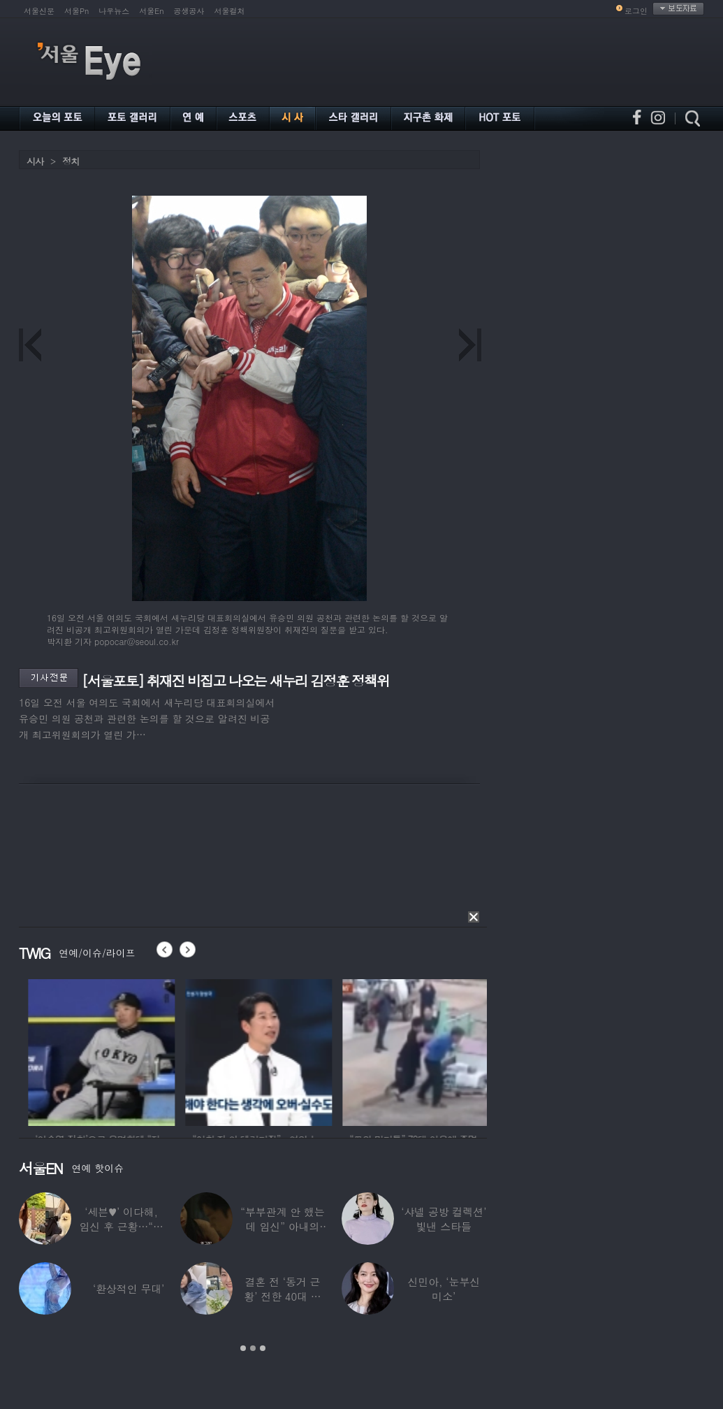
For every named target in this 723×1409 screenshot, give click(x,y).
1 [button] (243, 1348)
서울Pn (76, 11)
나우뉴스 (113, 11)
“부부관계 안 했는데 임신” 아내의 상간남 (282, 1226)
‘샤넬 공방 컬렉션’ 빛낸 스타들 (443, 1219)
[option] (158, 1050)
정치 (70, 161)
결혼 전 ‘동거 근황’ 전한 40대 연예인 (282, 1296)
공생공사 (189, 11)
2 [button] (253, 1348)
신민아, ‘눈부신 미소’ (443, 1288)
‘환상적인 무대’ (128, 1288)
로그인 (636, 11)
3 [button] (262, 1348)
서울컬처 (229, 11)
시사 (35, 161)
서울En (151, 11)
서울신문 (39, 11)
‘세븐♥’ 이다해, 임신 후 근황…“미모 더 (121, 1226)
